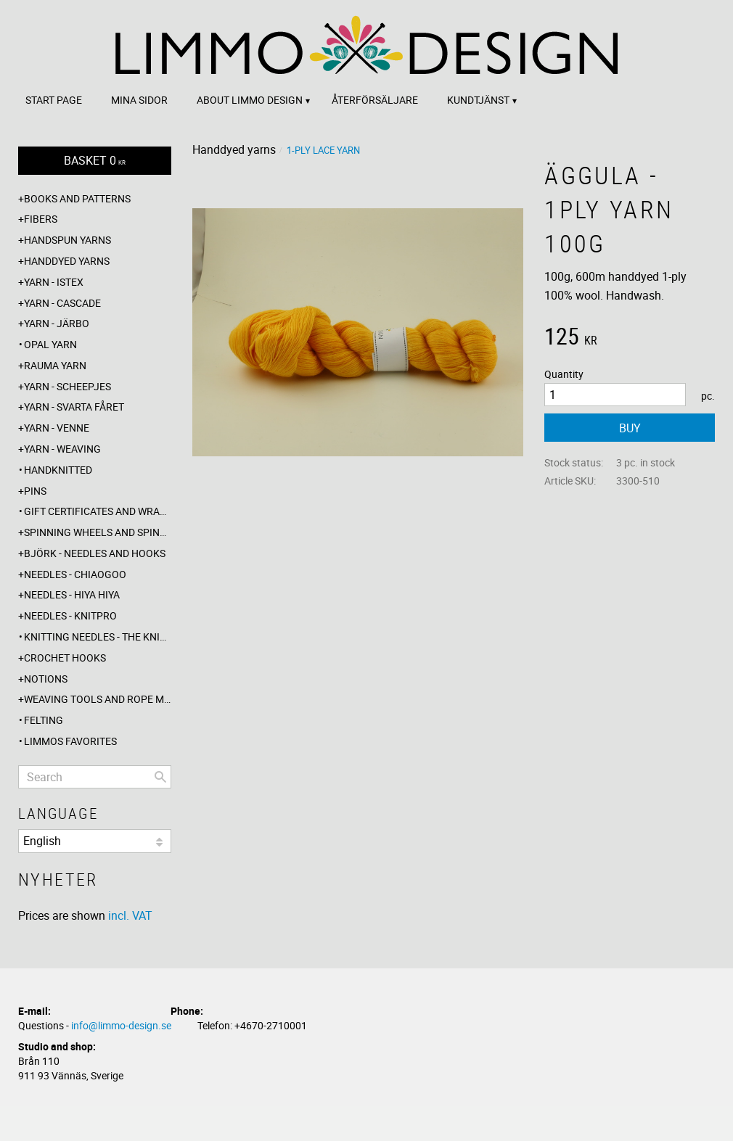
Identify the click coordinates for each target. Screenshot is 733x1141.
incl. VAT (130, 915)
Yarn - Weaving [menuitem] (62, 449)
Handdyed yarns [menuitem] (67, 261)
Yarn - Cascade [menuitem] (62, 303)
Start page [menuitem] (53, 100)
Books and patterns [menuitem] (77, 198)
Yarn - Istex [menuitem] (53, 282)
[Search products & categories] (94, 776)
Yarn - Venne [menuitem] (56, 427)
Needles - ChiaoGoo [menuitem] (75, 574)
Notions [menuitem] (45, 678)
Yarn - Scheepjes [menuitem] (67, 386)
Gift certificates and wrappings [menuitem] (97, 511)
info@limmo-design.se (121, 1025)
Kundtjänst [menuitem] (478, 100)
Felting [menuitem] (43, 720)
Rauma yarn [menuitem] (55, 365)
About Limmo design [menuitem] (250, 100)
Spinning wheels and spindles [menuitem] (97, 532)
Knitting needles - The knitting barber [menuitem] (97, 636)
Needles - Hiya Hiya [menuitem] (72, 594)
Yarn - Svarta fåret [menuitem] (74, 406)
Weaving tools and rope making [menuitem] (97, 699)
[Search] (160, 777)
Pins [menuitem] (35, 491)
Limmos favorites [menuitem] (70, 741)
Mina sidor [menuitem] (139, 100)
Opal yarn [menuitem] (50, 344)
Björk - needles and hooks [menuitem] (94, 553)
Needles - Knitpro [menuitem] (70, 615)
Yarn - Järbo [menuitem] (56, 323)
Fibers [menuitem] (40, 219)
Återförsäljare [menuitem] (375, 100)
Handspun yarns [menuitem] (67, 240)
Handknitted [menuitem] (58, 470)
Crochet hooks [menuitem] (65, 657)
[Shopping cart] (94, 161)
